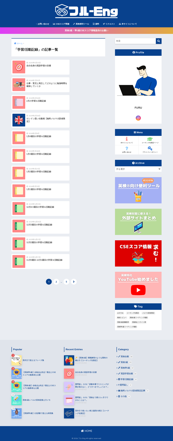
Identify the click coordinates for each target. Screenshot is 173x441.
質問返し (125, 385)
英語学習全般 (127, 374)
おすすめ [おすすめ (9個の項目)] (120, 313)
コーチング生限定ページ (150, 140)
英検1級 (125, 362)
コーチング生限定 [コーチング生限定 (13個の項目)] (133, 313)
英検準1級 (126, 368)
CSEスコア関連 (61, 24)
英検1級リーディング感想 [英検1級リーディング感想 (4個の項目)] (138, 317)
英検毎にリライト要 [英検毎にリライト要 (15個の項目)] (139, 322)
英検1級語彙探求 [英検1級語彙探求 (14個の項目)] (123, 322)
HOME (86, 430)
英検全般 (125, 356)
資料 (96, 24)
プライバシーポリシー (150, 149)
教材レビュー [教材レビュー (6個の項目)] (121, 317)
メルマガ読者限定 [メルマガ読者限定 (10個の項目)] (148, 313)
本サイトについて (128, 24)
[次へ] (74, 177)
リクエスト (109, 24)
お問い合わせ (42, 24)
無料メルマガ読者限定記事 (133, 391)
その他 (124, 397)
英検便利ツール (81, 24)
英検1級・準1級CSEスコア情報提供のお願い (86, 30)
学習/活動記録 (127, 379)
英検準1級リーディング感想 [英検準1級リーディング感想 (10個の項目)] (126, 327)
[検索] (159, 41)
